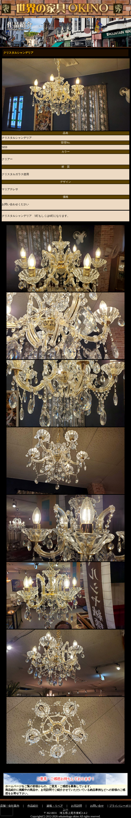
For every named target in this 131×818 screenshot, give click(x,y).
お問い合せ (97, 805)
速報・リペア (55, 805)
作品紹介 (32, 805)
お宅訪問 (76, 805)
